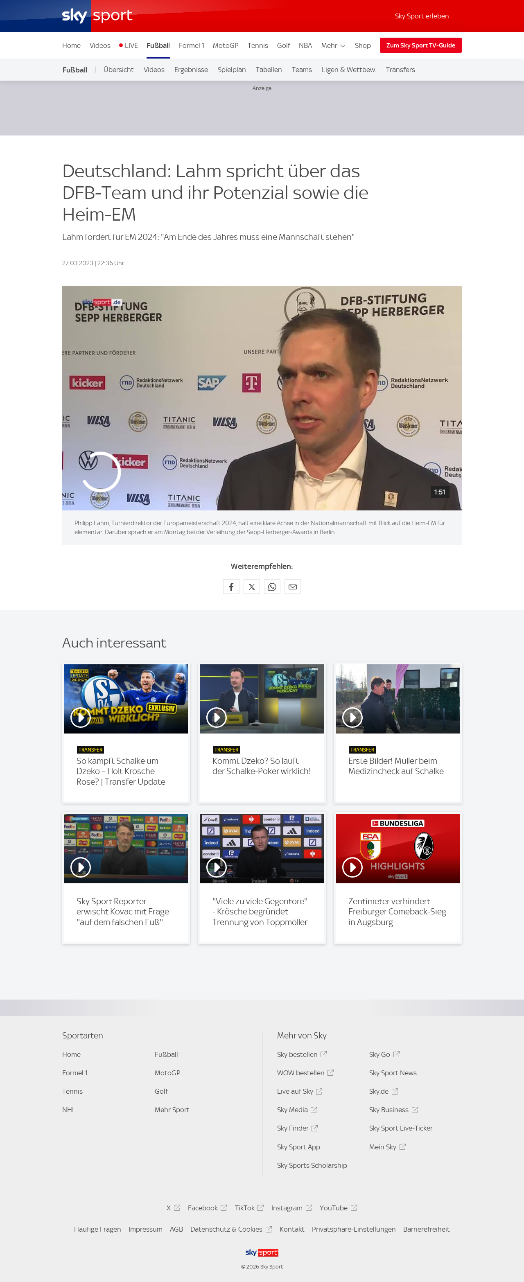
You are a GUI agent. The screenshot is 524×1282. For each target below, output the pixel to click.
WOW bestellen (304, 1074)
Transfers (400, 69)
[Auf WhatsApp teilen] (272, 586)
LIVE (131, 45)
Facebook (206, 1209)
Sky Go (383, 1055)
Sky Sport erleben (422, 16)
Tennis (258, 45)
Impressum (146, 1229)
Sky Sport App (298, 1147)
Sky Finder (296, 1129)
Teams (302, 69)
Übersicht (119, 69)
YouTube (337, 1209)
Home (71, 45)
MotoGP (226, 45)
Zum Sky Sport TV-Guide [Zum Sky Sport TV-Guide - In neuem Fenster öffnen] (420, 45)
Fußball (158, 45)
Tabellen (269, 69)
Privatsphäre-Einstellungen (354, 1229)
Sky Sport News (393, 1073)
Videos (100, 45)
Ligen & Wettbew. (349, 69)
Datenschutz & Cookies (229, 1230)
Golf (283, 45)
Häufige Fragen (97, 1229)
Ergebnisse (191, 69)
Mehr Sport (172, 1110)
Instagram (290, 1209)
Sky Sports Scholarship (312, 1165)
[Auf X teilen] (252, 586)
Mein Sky (386, 1148)
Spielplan (232, 69)
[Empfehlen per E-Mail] (293, 586)
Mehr (333, 45)
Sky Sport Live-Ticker (401, 1128)
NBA (305, 45)
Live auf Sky (298, 1092)
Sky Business (392, 1111)
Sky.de (382, 1092)
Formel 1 (191, 45)
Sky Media (296, 1111)
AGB (176, 1229)
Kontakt (292, 1229)
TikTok (248, 1209)
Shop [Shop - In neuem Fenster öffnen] (363, 45)
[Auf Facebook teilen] (231, 586)
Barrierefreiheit (426, 1229)
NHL (69, 1110)
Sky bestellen (301, 1055)
